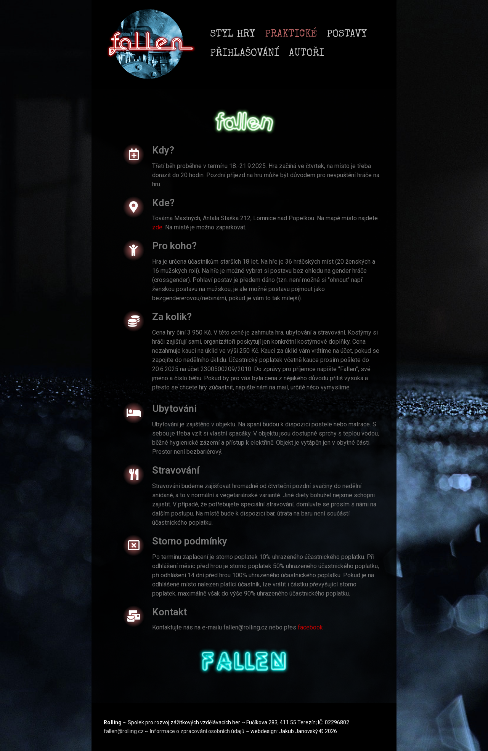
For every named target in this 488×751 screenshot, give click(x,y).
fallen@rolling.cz (124, 731)
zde (157, 227)
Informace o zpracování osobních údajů (198, 731)
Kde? (163, 202)
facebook (310, 627)
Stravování (175, 470)
